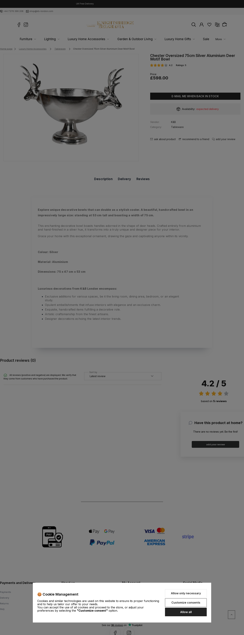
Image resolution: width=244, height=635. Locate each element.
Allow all (186, 612)
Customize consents (185, 602)
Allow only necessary (186, 593)
